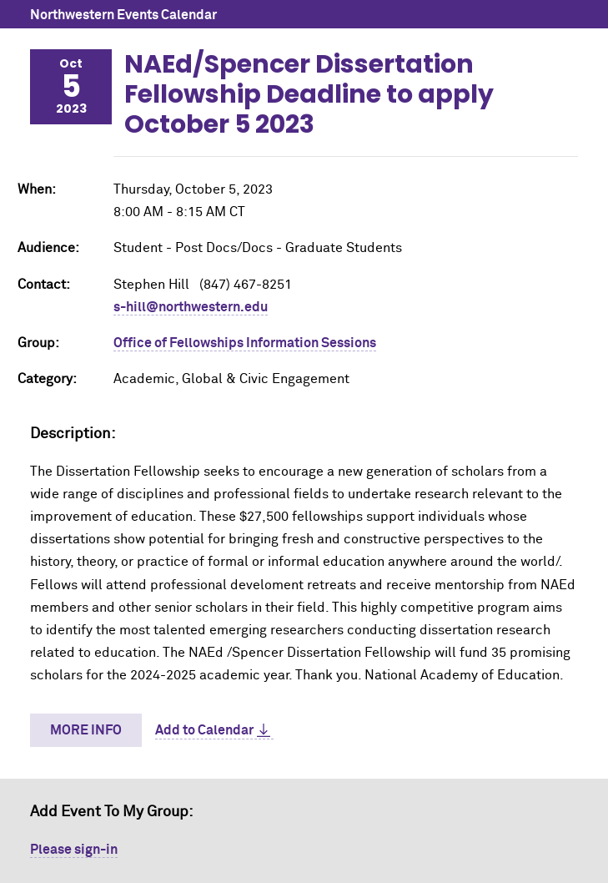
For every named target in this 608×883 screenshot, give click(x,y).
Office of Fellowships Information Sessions (244, 343)
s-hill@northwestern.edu (190, 307)
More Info (86, 730)
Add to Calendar (204, 730)
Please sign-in (74, 849)
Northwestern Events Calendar (123, 15)
